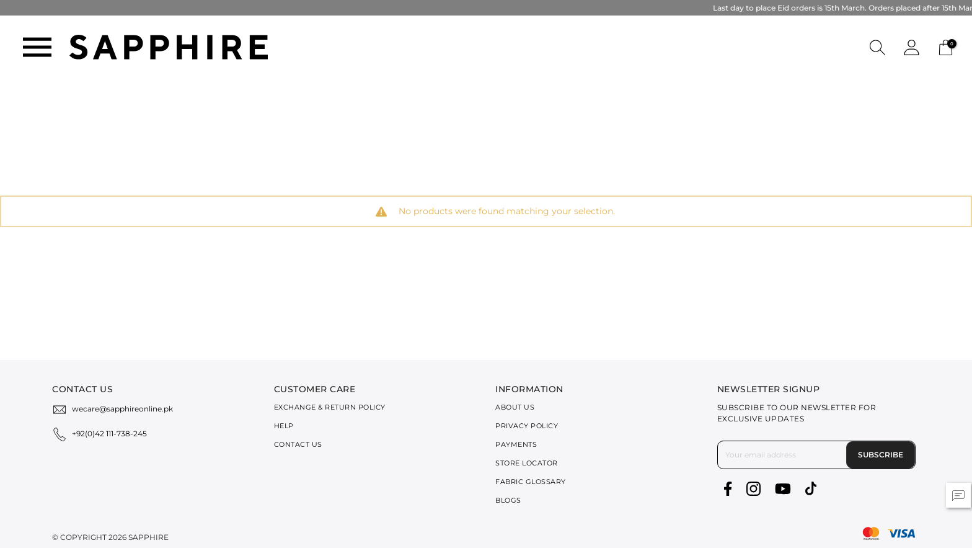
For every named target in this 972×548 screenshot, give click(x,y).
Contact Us (298, 444)
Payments (516, 444)
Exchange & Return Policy (330, 407)
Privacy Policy (526, 425)
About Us (514, 407)
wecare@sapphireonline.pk (122, 408)
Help (284, 425)
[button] (877, 47)
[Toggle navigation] (37, 47)
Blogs (508, 500)
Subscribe (880, 454)
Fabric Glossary (530, 481)
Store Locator (526, 463)
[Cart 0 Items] (945, 46)
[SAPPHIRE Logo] (168, 46)
